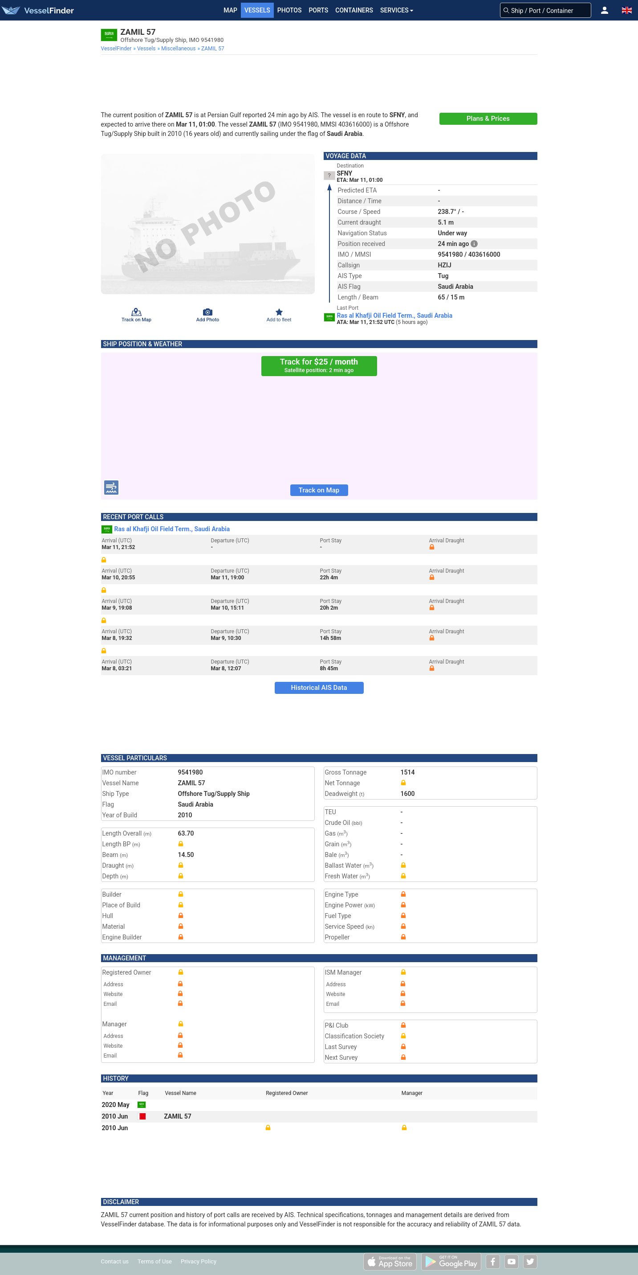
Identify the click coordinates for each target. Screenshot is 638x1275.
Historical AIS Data (319, 688)
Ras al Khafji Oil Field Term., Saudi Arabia (395, 315)
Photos (289, 10)
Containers (354, 10)
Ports (318, 10)
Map (230, 10)
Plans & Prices (488, 119)
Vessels (257, 10)
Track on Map (319, 490)
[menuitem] (117, 49)
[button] (604, 10)
